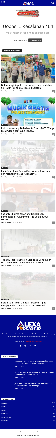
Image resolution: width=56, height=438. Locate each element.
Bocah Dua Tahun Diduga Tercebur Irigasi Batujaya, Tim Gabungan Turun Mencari (24, 304)
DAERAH (4, 403)
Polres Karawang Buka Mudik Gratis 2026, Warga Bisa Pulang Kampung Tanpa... (27, 129)
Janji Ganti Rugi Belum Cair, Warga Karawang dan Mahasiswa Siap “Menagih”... (26, 172)
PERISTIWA (5, 256)
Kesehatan (4, 420)
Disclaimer (23, 432)
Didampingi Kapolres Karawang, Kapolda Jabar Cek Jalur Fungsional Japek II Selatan (26, 86)
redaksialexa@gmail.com (33, 341)
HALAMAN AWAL (35, 40)
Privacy (32, 432)
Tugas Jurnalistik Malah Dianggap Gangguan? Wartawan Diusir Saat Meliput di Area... (26, 261)
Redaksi (15, 432)
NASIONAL (5, 82)
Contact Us (40, 432)
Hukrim (3, 410)
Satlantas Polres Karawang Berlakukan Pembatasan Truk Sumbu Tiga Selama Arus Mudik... (24, 216)
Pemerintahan (6, 417)
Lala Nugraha (6, 91)
